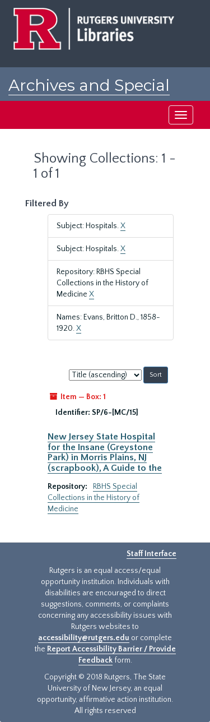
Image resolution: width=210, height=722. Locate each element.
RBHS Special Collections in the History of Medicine (93, 497)
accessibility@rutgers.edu (83, 637)
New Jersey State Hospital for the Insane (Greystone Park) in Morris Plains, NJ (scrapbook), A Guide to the (105, 452)
